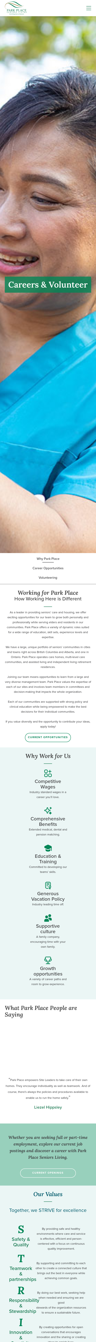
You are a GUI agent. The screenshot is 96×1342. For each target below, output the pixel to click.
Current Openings (48, 1173)
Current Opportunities (48, 737)
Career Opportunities (48, 568)
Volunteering (48, 577)
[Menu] (88, 8)
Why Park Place (48, 558)
